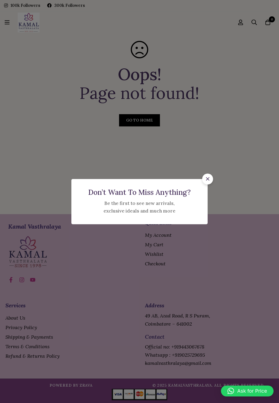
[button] (207, 179)
